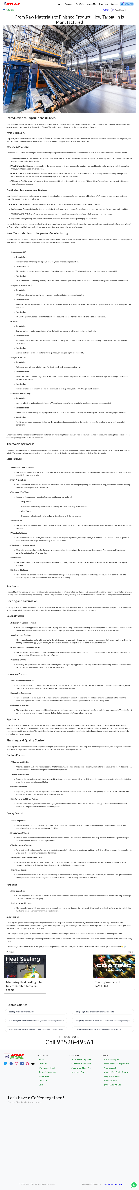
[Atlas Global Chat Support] (118, 1068)
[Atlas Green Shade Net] (86, 1068)
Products (69, 4)
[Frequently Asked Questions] (118, 1063)
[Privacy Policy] (118, 1080)
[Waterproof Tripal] (53, 1068)
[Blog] (53, 1084)
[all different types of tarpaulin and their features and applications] (36, 1030)
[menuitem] (127, 4)
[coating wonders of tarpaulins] (36, 1012)
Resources (103, 4)
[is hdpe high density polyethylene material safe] (102, 1012)
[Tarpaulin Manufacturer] (53, 1072)
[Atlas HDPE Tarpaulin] (86, 1059)
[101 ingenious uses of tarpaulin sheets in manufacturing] (102, 1030)
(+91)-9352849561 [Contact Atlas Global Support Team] (112, 1084)
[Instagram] (16, 1064)
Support (114, 4)
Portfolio (80, 4)
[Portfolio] (53, 1063)
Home (59, 4)
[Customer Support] (118, 1059)
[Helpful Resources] (118, 1076)
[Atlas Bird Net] (86, 1072)
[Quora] (27, 1064)
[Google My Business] (5, 1064)
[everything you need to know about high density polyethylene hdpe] (36, 1021)
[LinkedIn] (21, 1064)
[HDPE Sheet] (53, 1076)
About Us (91, 4)
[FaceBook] (11, 1064)
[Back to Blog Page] (53, 10)
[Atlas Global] (14, 1058)
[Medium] (32, 1064)
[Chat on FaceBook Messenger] (118, 1072)
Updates (127, 4)
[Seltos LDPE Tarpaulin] (86, 1063)
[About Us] (53, 1080)
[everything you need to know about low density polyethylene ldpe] (102, 1021)
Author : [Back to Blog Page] (114, 10)
